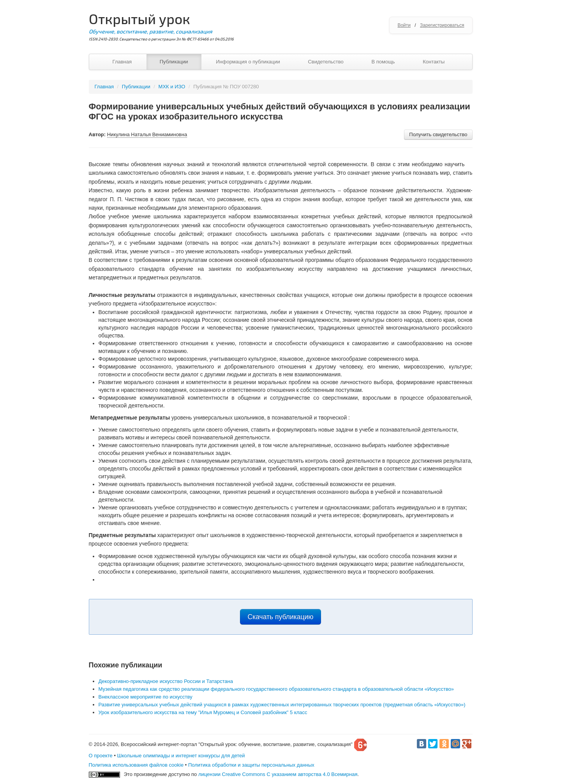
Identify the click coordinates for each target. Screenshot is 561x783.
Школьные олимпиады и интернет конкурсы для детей (181, 755)
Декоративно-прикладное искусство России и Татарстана (166, 681)
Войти (404, 25)
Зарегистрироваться (442, 25)
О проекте (101, 755)
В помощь (383, 62)
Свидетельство (325, 62)
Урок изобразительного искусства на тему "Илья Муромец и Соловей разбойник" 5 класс (203, 712)
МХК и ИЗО (172, 87)
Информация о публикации (248, 62)
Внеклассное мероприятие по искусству (145, 697)
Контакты (434, 62)
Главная (122, 62)
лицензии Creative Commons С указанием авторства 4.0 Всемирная (278, 774)
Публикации (174, 62)
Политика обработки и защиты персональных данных (251, 765)
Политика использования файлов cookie (136, 765)
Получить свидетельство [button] (438, 134)
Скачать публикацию (281, 617)
